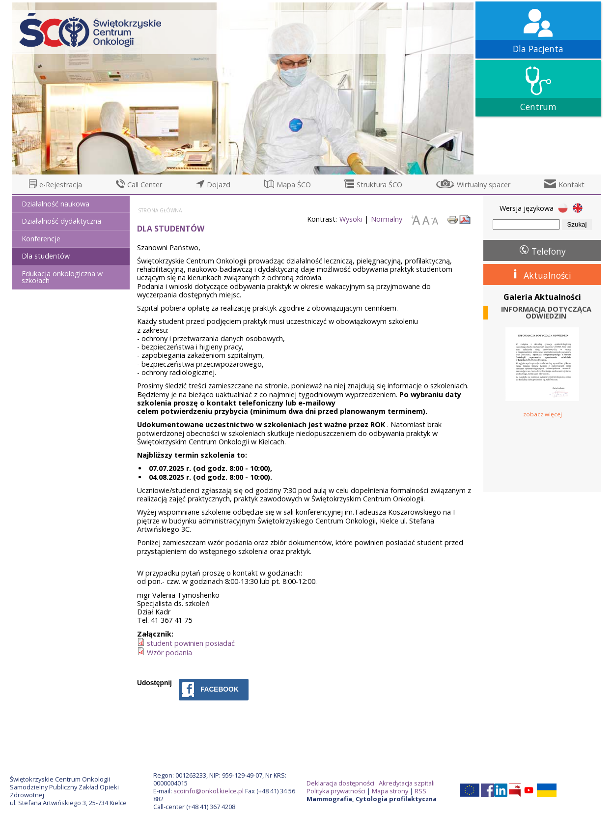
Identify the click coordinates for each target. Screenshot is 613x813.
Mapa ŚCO (294, 184)
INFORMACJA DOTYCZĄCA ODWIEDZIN (546, 313)
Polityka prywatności (335, 790)
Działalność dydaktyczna (61, 221)
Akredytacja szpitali (407, 783)
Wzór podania (169, 652)
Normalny (386, 219)
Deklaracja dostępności (340, 783)
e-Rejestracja (60, 184)
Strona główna (160, 210)
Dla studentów (46, 256)
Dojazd (218, 184)
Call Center (144, 184)
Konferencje (41, 238)
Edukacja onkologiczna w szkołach (62, 277)
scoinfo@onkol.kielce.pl (208, 790)
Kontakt (571, 184)
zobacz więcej (542, 413)
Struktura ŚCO (379, 184)
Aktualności (547, 275)
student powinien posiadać (191, 643)
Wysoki (350, 219)
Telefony (548, 251)
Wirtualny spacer (483, 184)
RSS (420, 790)
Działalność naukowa (55, 203)
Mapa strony (390, 790)
